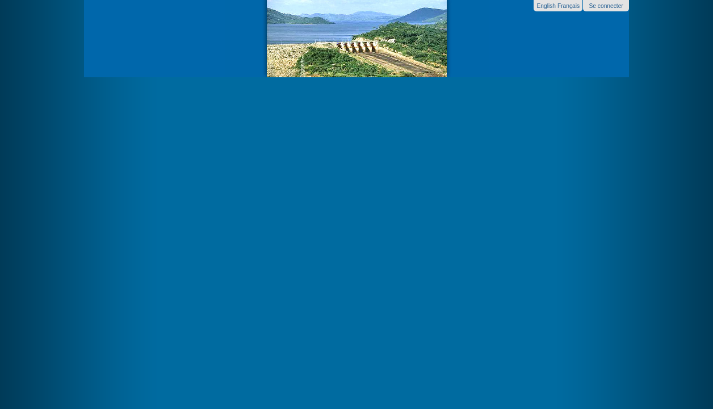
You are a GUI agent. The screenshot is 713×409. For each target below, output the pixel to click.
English (546, 6)
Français (568, 6)
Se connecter (606, 6)
